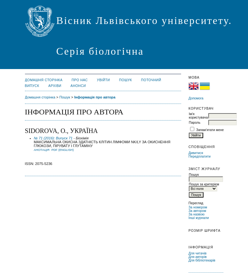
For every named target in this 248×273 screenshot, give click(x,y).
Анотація (42, 150)
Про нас (80, 80)
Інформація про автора (95, 97)
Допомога (196, 98)
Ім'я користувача (198, 115)
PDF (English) (63, 150)
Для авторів (197, 257)
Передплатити (199, 156)
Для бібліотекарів (201, 260)
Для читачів (197, 253)
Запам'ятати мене (210, 130)
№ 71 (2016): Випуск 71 (53, 138)
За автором (197, 211)
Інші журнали (198, 218)
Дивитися (195, 153)
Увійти (103, 80)
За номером (197, 207)
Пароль (194, 122)
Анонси (78, 86)
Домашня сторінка (44, 80)
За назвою (196, 214)
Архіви (54, 86)
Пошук (125, 80)
